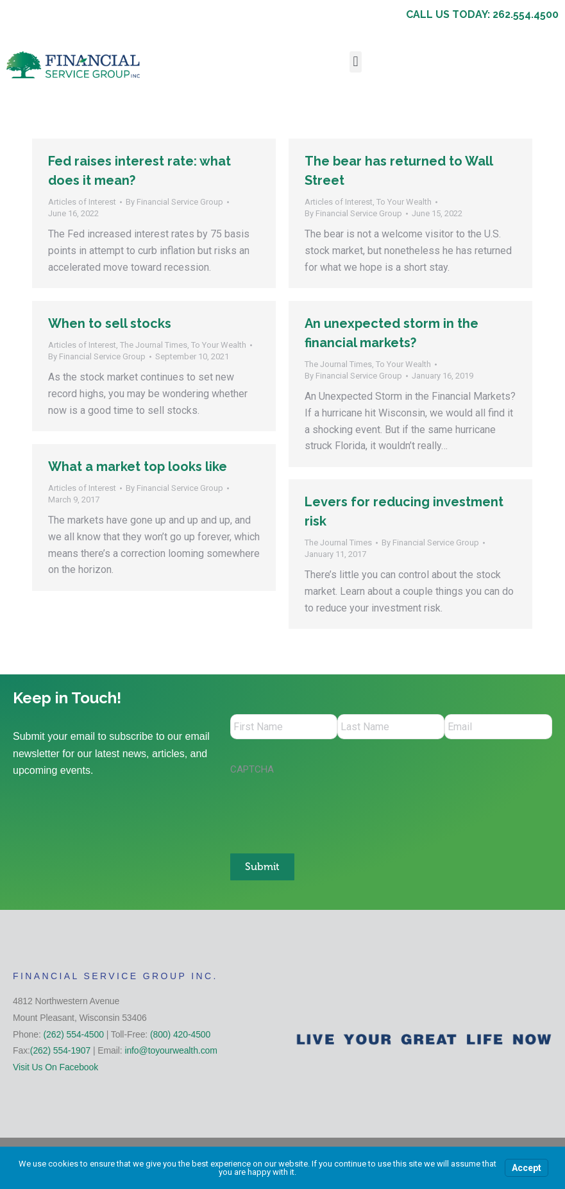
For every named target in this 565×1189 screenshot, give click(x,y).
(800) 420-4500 (180, 1033)
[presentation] (327, 808)
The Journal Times (153, 345)
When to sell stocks (109, 323)
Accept (526, 1168)
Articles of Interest (82, 202)
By (174, 202)
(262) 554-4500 (74, 1033)
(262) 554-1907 (60, 1050)
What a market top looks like (137, 466)
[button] (356, 62)
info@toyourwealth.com (170, 1050)
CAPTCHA (252, 770)
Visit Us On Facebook (55, 1066)
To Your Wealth (404, 202)
